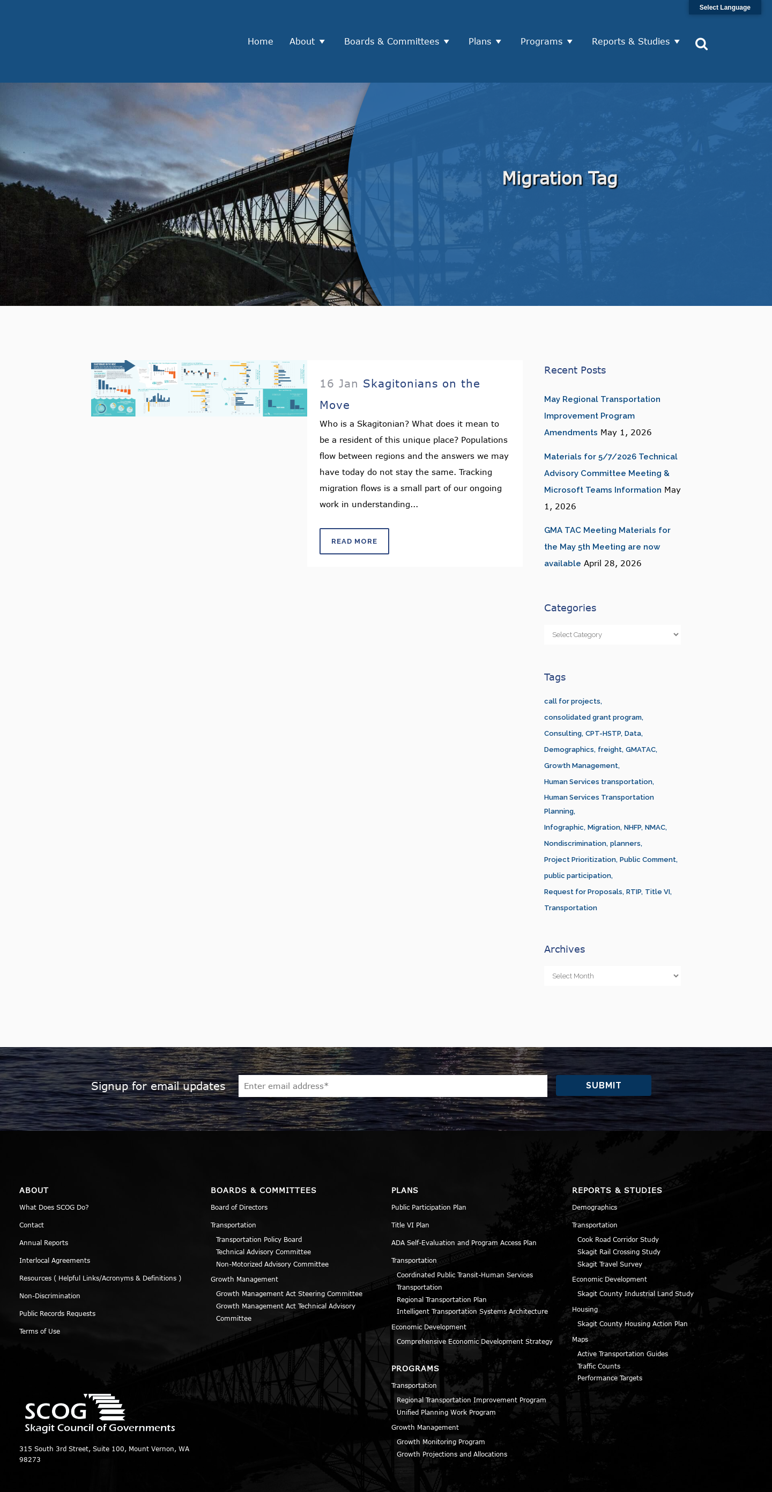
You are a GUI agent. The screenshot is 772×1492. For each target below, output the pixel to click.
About (305, 21)
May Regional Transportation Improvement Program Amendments (602, 376)
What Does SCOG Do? (54, 1167)
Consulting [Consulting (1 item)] (563, 694)
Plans (483, 21)
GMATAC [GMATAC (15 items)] (641, 710)
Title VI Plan (410, 1185)
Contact (31, 1185)
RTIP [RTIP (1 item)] (633, 852)
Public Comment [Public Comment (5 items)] (648, 820)
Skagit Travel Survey (609, 1224)
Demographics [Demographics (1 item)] (569, 710)
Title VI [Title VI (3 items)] (657, 852)
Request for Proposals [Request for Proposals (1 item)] (583, 852)
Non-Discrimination (49, 1256)
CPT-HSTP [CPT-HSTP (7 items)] (603, 694)
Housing (585, 1269)
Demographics (594, 1167)
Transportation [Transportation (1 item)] (570, 868)
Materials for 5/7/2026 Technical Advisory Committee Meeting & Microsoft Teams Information (611, 433)
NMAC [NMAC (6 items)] (655, 788)
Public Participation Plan (428, 1167)
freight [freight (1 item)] (610, 710)
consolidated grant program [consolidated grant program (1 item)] (593, 678)
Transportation (233, 1185)
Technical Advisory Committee (263, 1212)
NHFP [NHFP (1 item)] (632, 788)
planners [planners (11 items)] (625, 804)
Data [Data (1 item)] (633, 694)
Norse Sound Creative (367, 1478)
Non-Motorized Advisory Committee (272, 1224)
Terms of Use (39, 1291)
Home (264, 21)
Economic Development (428, 1287)
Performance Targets (609, 1338)
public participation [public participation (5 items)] (577, 836)
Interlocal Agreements (54, 1220)
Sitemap (739, 1478)
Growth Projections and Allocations (452, 1414)
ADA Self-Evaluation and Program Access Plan (464, 1202)
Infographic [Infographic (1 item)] (564, 788)
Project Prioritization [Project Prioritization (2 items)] (580, 820)
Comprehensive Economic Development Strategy (475, 1301)
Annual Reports (43, 1202)
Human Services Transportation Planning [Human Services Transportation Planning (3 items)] (599, 765)
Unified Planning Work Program (446, 1372)
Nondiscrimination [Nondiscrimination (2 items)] (575, 804)
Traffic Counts (598, 1326)
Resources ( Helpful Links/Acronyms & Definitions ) (100, 1238)
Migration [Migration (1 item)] (604, 788)
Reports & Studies (634, 21)
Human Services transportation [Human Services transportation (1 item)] (598, 742)
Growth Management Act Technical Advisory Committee (285, 1272)
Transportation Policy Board (259, 1199)
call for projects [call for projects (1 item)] (572, 661)
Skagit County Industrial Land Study (635, 1253)
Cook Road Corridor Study (618, 1199)
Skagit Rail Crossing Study (618, 1212)
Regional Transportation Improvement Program (471, 1360)
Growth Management (244, 1239)
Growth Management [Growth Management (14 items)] (581, 726)
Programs (545, 21)
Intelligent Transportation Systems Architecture (472, 1271)
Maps (580, 1299)
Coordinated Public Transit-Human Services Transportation (465, 1241)
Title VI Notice (687, 1478)
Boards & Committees (395, 21)
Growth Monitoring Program (441, 1402)
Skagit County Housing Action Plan (632, 1284)
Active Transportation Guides (622, 1314)
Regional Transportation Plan (442, 1259)
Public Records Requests (57, 1273)
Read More (354, 502)
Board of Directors (239, 1167)
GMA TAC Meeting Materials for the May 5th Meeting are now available (607, 507)
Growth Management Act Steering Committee (289, 1253)
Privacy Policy (625, 1478)
